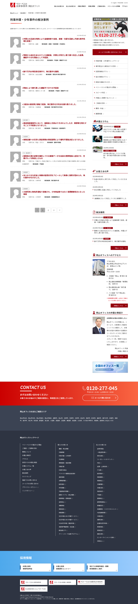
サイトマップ (26, 476)
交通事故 (61, 459)
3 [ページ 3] (53, 210)
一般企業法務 (101, 452)
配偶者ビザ (62, 530)
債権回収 (100, 505)
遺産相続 (61, 476)
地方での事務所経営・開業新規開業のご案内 (99, 566)
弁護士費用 (91, 6)
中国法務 (100, 515)
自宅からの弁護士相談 (29, 462)
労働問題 (61, 452)
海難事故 (61, 505)
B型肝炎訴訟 (63, 469)
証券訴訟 (61, 501)
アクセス (125, 6)
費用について (26, 451)
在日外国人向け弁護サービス (68, 519)
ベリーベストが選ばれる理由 (31, 444)
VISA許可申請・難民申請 (66, 523)
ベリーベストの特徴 (114, 6)
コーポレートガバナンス (104, 459)
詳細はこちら (118, 305)
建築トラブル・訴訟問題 (66, 494)
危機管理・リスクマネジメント (106, 508)
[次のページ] (59, 210)
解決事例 (25, 472)
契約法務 (100, 455)
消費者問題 (62, 480)
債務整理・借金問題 (65, 462)
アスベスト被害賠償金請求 (67, 473)
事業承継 (100, 526)
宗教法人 (100, 540)
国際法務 (100, 519)
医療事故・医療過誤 (65, 498)
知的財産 (100, 491)
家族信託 (61, 508)
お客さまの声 (26, 469)
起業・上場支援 (102, 466)
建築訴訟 (100, 498)
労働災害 (61, 466)
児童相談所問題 (63, 491)
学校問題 (61, 487)
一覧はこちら (118, 164)
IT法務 (99, 469)
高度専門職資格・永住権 (66, 526)
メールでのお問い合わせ (30, 483)
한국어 (126, 3)
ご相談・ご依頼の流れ (29, 448)
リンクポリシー (27, 490)
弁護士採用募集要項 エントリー (63, 566)
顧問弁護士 (100, 448)
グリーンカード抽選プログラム (68, 533)
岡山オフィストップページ (29, 437)
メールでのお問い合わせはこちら (110, 52)
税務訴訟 (100, 480)
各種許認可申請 (102, 523)
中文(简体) (120, 3)
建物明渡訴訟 (101, 501)
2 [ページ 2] (48, 210)
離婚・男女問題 (63, 448)
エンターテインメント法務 (105, 537)
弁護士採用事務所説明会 (27, 566)
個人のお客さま (59, 6)
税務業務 (61, 512)
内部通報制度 (101, 512)
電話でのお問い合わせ (29, 479)
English (115, 3)
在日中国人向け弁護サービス (68, 515)
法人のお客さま (71, 6)
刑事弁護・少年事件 (65, 455)
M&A (98, 462)
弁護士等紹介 (82, 6)
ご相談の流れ (101, 6)
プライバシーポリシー (29, 486)
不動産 (99, 494)
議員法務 (100, 533)
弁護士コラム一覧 (28, 465)
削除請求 (61, 484)
